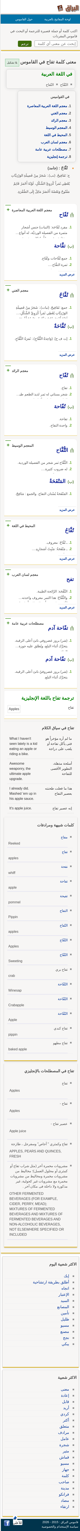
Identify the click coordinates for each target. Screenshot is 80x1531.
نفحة (63, 866)
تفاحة (63, 881)
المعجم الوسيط (56, 128)
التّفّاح (63, 940)
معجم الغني (58, 113)
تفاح (64, 852)
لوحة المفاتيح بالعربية (57, 19)
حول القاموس (23, 19)
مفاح (63, 837)
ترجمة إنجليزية (56, 157)
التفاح (63, 911)
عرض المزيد (66, 274)
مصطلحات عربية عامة (51, 149)
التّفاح (63, 925)
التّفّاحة (62, 984)
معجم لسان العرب (53, 142)
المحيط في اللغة (55, 135)
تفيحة (63, 896)
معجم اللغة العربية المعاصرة (46, 106)
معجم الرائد (58, 120)
